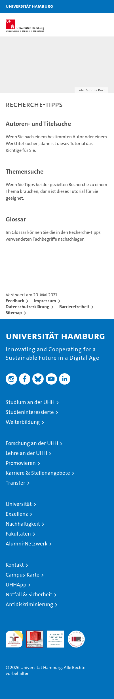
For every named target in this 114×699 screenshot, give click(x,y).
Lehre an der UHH (26, 453)
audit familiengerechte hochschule (14, 639)
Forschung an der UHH (32, 443)
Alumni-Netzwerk (26, 543)
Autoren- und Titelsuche (38, 124)
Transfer (15, 482)
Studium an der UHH (30, 402)
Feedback (15, 301)
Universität (19, 504)
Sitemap (14, 313)
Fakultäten (18, 533)
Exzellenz (17, 513)
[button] (92, 6)
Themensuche (24, 171)
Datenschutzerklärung (27, 307)
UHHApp (16, 584)
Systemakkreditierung (76, 634)
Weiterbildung (23, 422)
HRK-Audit (52, 636)
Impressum (45, 301)
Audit (31, 634)
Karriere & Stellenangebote (38, 472)
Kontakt (15, 564)
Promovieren (21, 463)
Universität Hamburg (29, 6)
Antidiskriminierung (29, 604)
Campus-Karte (22, 574)
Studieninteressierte (30, 412)
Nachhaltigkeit (23, 523)
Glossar (16, 219)
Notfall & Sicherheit (29, 594)
